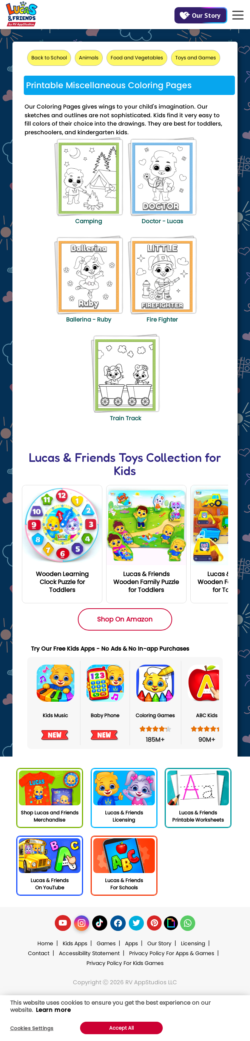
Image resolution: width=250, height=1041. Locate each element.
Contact (38, 953)
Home (45, 943)
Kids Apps (75, 943)
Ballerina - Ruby (88, 319)
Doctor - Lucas (162, 221)
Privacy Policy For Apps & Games (171, 953)
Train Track (125, 418)
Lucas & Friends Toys (86, 457)
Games (106, 943)
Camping (88, 221)
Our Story (200, 15)
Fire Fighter (162, 319)
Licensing (193, 943)
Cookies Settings (32, 1028)
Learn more (53, 1010)
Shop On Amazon (125, 619)
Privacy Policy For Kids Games (125, 963)
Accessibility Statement (89, 953)
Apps (131, 943)
